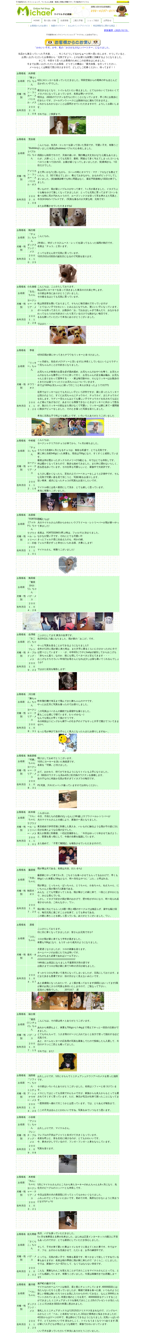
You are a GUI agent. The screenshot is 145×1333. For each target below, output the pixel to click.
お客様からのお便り (39, 25)
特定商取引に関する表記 (104, 25)
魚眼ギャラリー (58, 25)
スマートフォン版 (123, 2)
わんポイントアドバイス (79, 25)
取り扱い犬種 (50, 20)
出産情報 (64, 20)
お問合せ (107, 20)
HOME (37, 20)
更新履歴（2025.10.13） (116, 30)
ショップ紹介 (93, 20)
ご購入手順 (78, 20)
